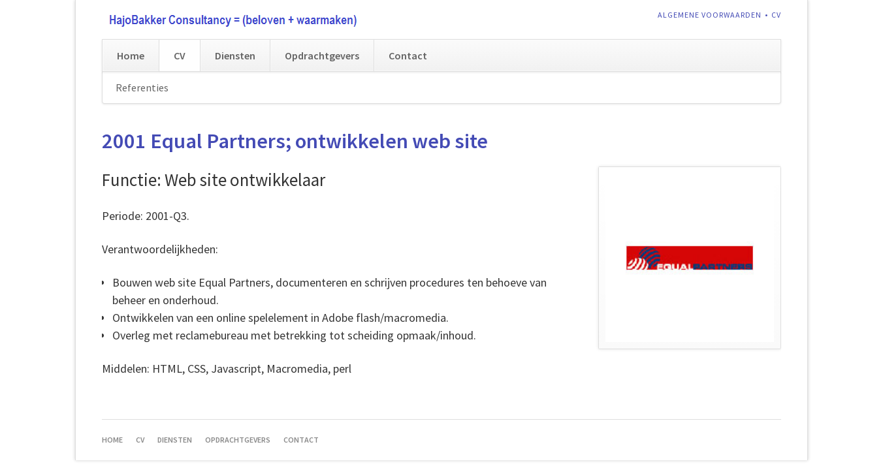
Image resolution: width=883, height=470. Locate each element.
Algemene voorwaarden (710, 15)
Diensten (235, 55)
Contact (408, 55)
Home (130, 55)
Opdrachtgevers (322, 55)
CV (776, 15)
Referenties (142, 87)
